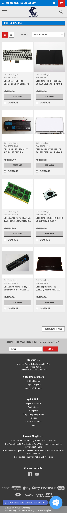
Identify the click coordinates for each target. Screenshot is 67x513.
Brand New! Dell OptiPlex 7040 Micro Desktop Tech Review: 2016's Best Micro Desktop (33, 451)
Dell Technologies (11, 74)
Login (29, 385)
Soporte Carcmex (33, 404)
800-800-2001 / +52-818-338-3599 (19, 3)
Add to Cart (17, 96)
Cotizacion (49, 96)
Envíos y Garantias (33, 422)
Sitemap (25, 508)
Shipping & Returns (33, 388)
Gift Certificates (33, 381)
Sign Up (37, 385)
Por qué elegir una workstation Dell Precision (33, 457)
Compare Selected (53, 329)
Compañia (33, 411)
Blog (33, 425)
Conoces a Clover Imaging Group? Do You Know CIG (33, 440)
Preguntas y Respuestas (33, 414)
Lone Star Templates (43, 510)
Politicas (33, 418)
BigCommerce (19, 510)
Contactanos (33, 407)
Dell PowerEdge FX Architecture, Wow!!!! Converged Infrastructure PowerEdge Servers (33, 445)
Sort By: (24, 34)
